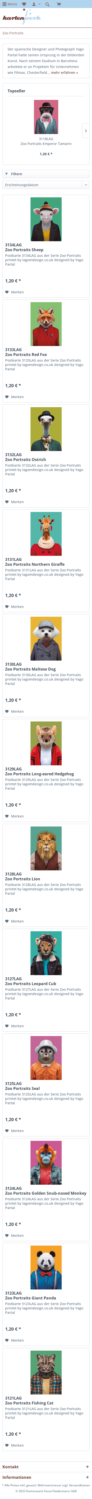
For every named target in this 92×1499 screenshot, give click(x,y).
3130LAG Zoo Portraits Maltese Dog (30, 667)
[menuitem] (10, 4)
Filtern (13, 173)
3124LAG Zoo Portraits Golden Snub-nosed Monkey (45, 1191)
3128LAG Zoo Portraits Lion (22, 876)
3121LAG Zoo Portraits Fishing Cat (29, 1400)
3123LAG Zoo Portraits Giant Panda (30, 1295)
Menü (12, 4)
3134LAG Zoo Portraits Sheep (24, 247)
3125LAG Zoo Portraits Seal (22, 1086)
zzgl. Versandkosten (76, 1485)
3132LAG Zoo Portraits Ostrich (25, 457)
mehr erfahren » (64, 72)
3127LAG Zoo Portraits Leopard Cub (30, 981)
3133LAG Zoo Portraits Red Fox (26, 352)
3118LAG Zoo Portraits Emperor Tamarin (46, 141)
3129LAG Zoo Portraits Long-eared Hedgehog (39, 771)
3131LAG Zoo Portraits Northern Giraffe (35, 562)
